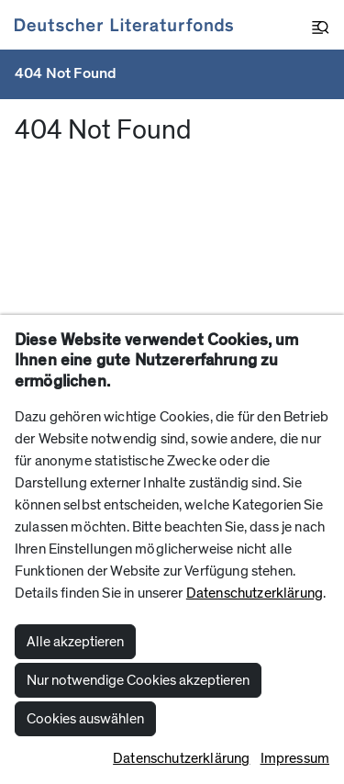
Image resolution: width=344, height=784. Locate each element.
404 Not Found (66, 73)
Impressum (295, 758)
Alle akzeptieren (75, 642)
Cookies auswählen (85, 719)
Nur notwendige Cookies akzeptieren (138, 680)
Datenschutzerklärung (254, 593)
